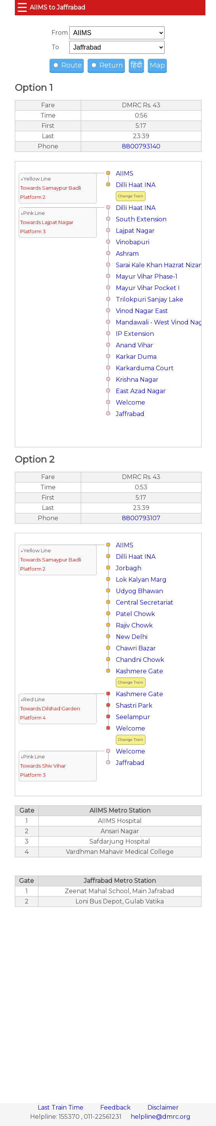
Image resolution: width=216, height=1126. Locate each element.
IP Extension (135, 333)
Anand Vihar (134, 345)
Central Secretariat (144, 602)
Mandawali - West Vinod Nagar (162, 322)
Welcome (130, 402)
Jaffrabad (130, 414)
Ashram (127, 253)
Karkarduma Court (145, 368)
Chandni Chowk (140, 659)
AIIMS (124, 173)
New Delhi (131, 636)
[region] (108, 1001)
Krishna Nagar (137, 379)
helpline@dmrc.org (160, 1116)
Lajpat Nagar (135, 230)
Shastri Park (134, 705)
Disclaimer (163, 1107)
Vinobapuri (132, 242)
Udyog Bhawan (139, 591)
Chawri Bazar (136, 648)
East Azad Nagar (141, 391)
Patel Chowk (135, 614)
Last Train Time (61, 1107)
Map (157, 65)
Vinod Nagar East (142, 311)
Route (67, 65)
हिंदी (136, 65)
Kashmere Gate (139, 671)
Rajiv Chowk (134, 625)
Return (107, 65)
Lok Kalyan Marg (141, 579)
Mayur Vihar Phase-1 (147, 276)
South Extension (141, 219)
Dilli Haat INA (135, 185)
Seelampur (133, 717)
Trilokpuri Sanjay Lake (149, 299)
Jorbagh (128, 568)
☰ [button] (22, 7)
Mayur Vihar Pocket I (148, 288)
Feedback (116, 1107)
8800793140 (141, 146)
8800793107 (141, 518)
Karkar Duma (136, 356)
